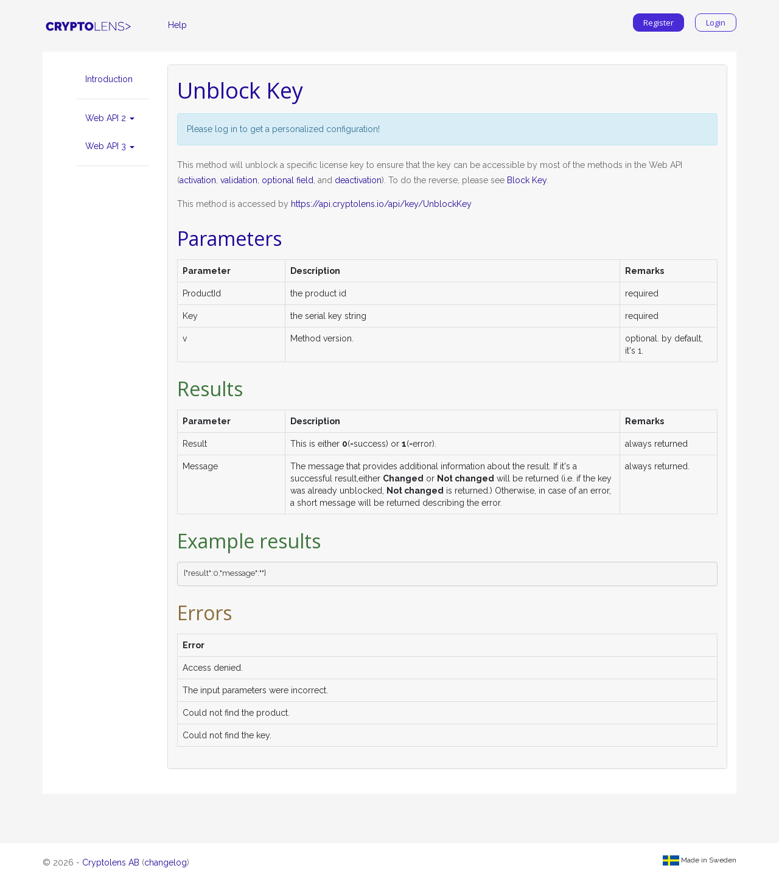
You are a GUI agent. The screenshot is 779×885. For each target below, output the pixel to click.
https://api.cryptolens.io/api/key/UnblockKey (381, 204)
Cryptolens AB (110, 862)
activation (198, 180)
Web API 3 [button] (109, 146)
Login (715, 22)
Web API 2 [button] (109, 118)
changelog (165, 862)
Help (177, 25)
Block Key (527, 180)
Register (658, 22)
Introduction (109, 79)
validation (238, 180)
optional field (287, 180)
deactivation (358, 180)
